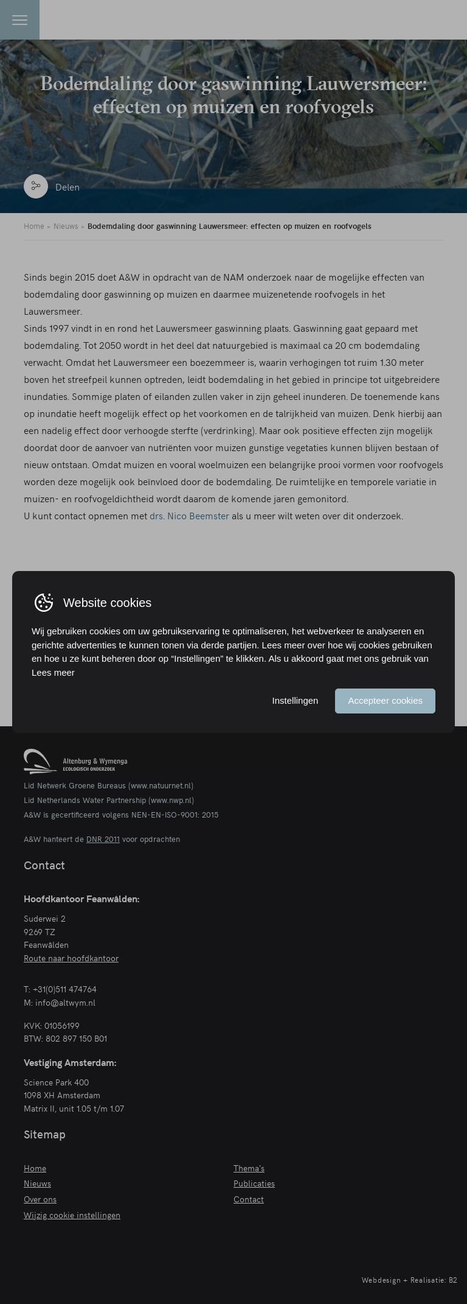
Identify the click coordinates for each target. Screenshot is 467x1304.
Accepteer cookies (385, 700)
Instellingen (295, 700)
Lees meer (53, 672)
